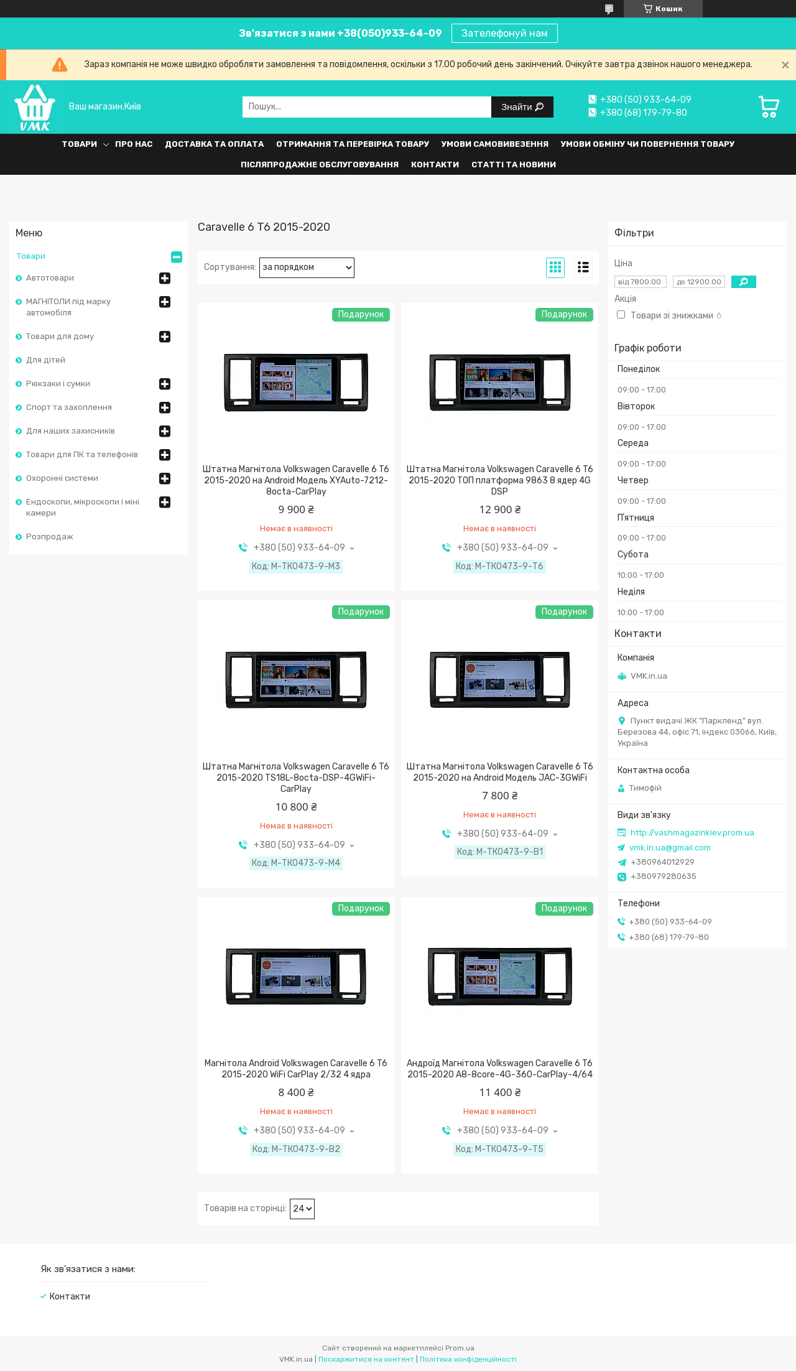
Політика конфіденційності (468, 1359)
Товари (79, 144)
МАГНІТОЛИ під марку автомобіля (68, 307)
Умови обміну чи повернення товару (647, 144)
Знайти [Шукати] (517, 106)
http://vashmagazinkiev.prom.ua (692, 832)
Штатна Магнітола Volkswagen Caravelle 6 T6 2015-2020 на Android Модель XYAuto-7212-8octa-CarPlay (296, 480)
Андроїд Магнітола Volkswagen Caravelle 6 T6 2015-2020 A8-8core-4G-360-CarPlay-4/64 (500, 1069)
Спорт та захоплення (69, 407)
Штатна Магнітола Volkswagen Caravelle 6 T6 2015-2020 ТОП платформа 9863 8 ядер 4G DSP (500, 480)
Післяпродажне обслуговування (320, 164)
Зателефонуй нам (504, 33)
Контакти (435, 164)
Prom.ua (459, 1348)
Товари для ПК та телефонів (82, 454)
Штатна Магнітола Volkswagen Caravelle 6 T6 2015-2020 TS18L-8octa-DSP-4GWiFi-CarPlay (296, 777)
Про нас (133, 144)
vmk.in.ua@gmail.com (670, 847)
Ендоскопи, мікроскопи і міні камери (82, 507)
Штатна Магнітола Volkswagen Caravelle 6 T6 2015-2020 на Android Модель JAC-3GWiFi (500, 772)
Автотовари (50, 277)
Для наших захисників (70, 430)
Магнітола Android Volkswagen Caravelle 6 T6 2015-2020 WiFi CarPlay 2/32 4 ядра (296, 1069)
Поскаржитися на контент (366, 1359)
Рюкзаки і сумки (58, 383)
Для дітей (45, 360)
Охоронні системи (62, 478)
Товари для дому (60, 336)
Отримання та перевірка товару (352, 144)
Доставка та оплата (214, 144)
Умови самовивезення (495, 144)
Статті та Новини (513, 164)
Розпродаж (49, 536)
